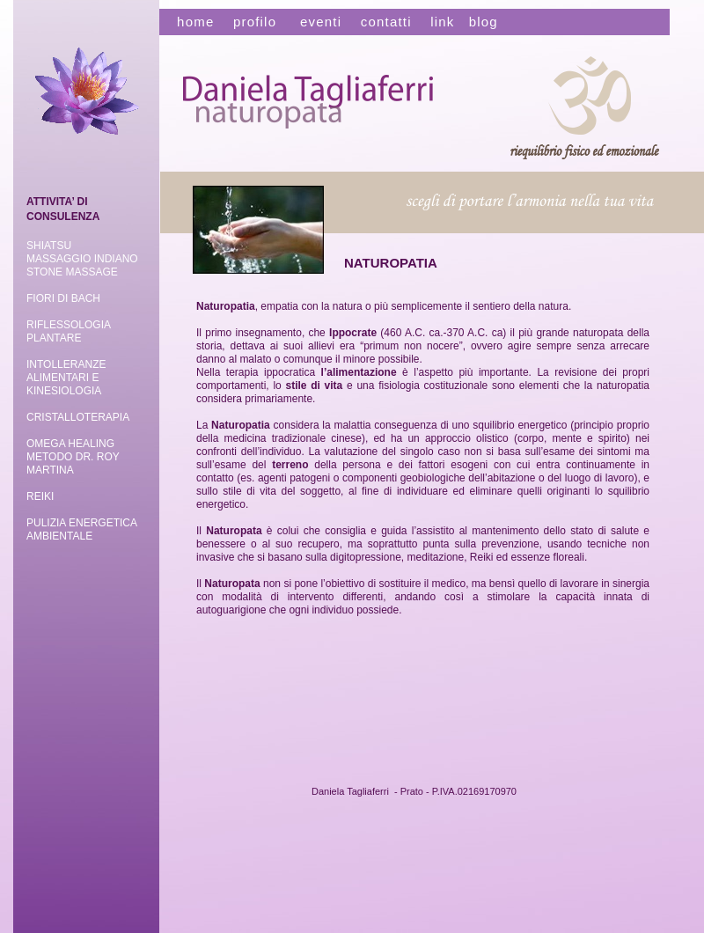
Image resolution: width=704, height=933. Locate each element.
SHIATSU (48, 245)
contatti (386, 21)
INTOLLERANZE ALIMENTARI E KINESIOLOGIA (66, 377)
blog (483, 21)
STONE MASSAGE (72, 272)
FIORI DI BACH (63, 298)
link (442, 21)
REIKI (40, 496)
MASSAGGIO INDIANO (82, 259)
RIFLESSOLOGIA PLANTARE (68, 331)
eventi (320, 21)
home (188, 21)
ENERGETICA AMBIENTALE (81, 529)
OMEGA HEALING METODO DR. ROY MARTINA (73, 456)
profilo (254, 21)
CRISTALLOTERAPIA (77, 417)
